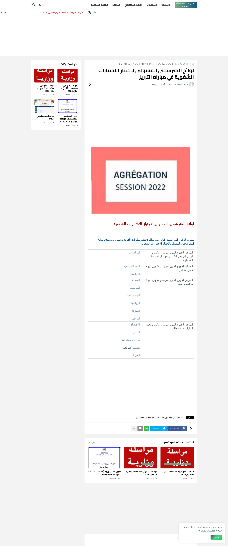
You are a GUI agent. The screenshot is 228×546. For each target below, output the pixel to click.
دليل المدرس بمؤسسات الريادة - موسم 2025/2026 (104, 473)
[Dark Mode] (39, 4)
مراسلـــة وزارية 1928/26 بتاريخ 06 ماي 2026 (61, 12)
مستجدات (152, 4)
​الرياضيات (134, 252)
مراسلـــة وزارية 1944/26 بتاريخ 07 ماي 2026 (178, 473)
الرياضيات (134, 274)
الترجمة (135, 318)
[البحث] (33, 4)
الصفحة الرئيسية (187, 64)
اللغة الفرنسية (131, 266)
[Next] (1, 12)
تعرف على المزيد (208, 530)
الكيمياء (136, 280)
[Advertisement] (162, 32)
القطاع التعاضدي (133, 4)
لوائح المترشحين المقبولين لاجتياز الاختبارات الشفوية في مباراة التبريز (148, 64)
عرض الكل (92, 442)
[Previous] (5, 12)
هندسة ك (135, 347)
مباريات (116, 4)
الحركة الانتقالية (99, 4)
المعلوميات (133, 295)
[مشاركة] (90, 84)
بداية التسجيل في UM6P (45, 117)
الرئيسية (166, 4)
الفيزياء (136, 310)
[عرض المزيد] (134, 428)
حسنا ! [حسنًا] (216, 537)
